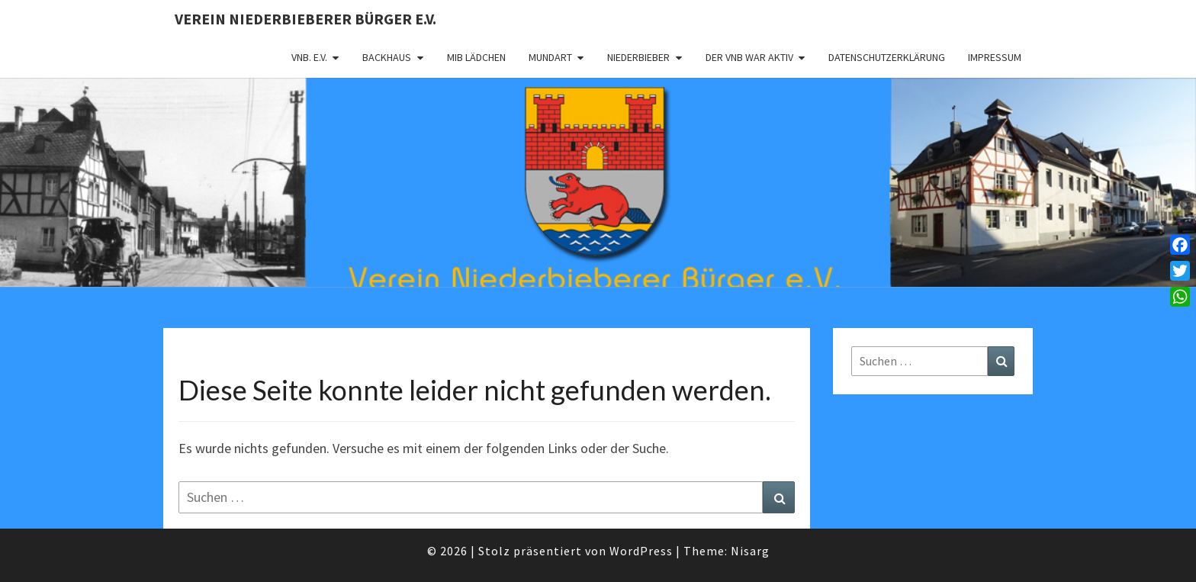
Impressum (994, 57)
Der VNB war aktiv (749, 57)
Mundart (550, 57)
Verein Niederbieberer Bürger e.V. (305, 18)
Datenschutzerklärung (886, 57)
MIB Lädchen (476, 57)
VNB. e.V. (309, 57)
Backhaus (386, 57)
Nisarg (750, 550)
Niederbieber (638, 57)
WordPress (641, 550)
